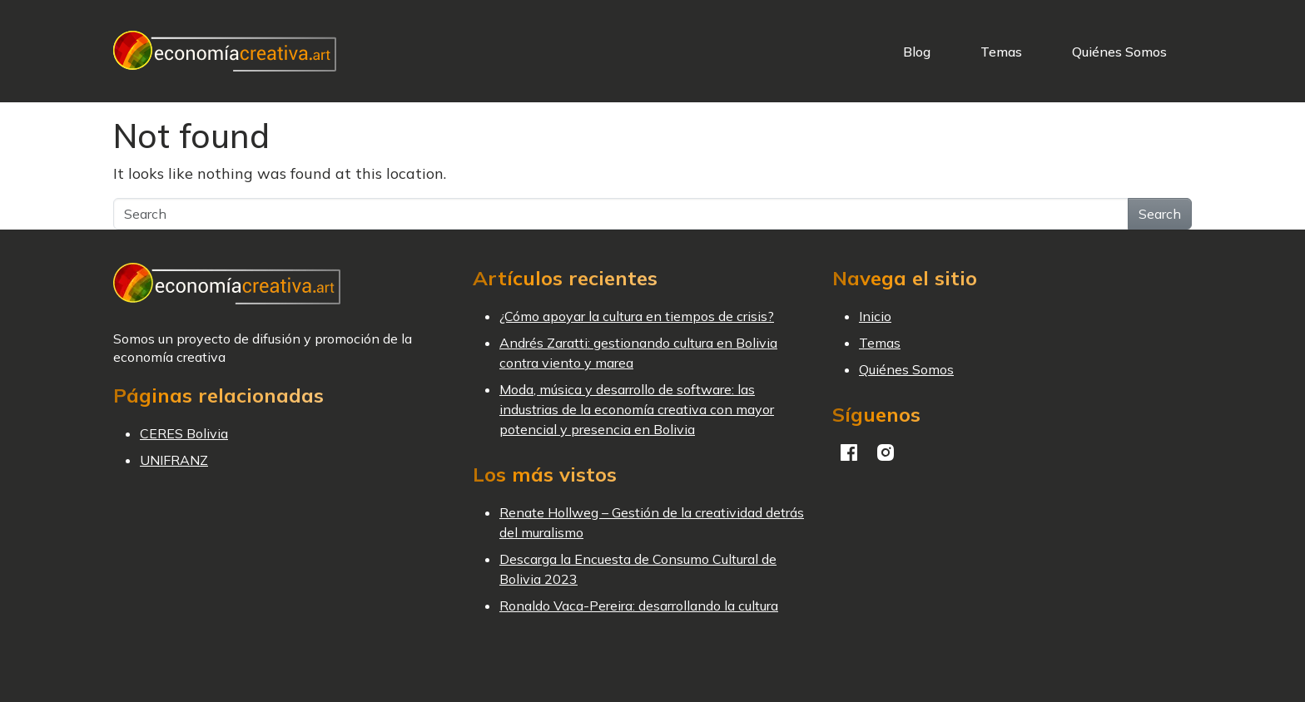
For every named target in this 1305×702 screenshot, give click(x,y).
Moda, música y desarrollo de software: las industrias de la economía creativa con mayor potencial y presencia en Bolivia (636, 409)
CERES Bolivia (184, 433)
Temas (1001, 51)
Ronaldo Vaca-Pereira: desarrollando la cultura (638, 605)
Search (1160, 213)
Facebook (849, 452)
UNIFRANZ (174, 460)
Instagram (886, 452)
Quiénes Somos (1119, 51)
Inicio (875, 316)
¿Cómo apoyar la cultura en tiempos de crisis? (636, 316)
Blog (916, 51)
